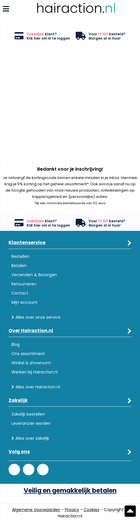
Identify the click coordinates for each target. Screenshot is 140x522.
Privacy (72, 510)
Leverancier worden (31, 423)
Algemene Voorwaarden (36, 510)
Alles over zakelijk (30, 438)
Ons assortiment (28, 354)
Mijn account (24, 302)
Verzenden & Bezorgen (34, 275)
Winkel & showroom (31, 363)
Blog (15, 344)
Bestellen (20, 256)
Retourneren (23, 284)
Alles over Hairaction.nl (35, 387)
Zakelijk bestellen (28, 414)
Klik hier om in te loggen (48, 38)
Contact (19, 293)
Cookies (91, 510)
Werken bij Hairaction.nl (34, 372)
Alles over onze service (36, 317)
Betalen (19, 265)
